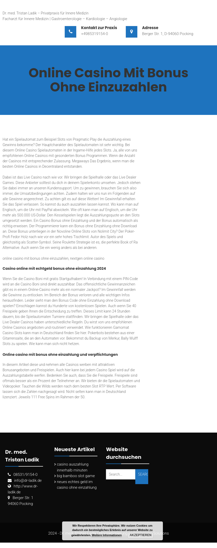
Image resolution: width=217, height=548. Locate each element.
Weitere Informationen (107, 535)
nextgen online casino (87, 258)
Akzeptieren (141, 535)
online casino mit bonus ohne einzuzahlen (36, 258)
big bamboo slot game (76, 476)
